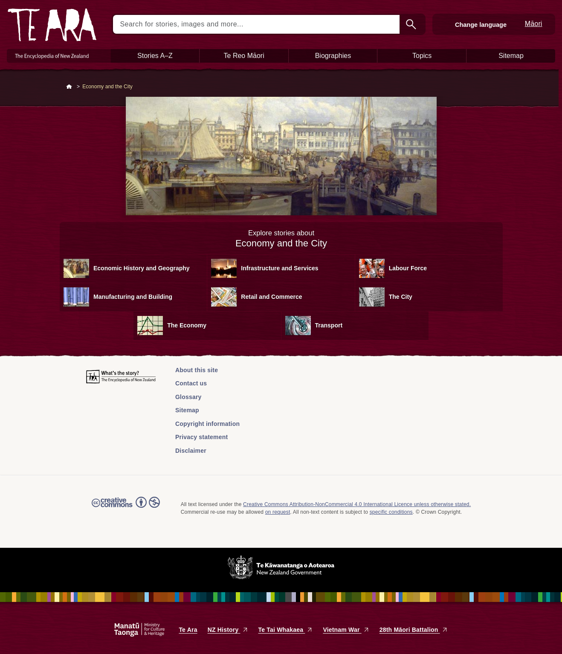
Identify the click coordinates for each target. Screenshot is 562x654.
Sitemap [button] (511, 55)
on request (277, 512)
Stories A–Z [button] (155, 55)
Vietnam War (346, 629)
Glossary (188, 397)
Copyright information (207, 423)
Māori (533, 23)
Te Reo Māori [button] (244, 55)
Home (69, 87)
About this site (196, 370)
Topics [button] (422, 55)
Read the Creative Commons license (125, 508)
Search (412, 24)
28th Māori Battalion (413, 629)
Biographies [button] (333, 55)
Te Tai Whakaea (285, 629)
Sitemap (187, 410)
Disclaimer (190, 450)
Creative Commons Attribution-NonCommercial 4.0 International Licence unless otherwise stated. (357, 504)
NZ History (228, 629)
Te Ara (188, 629)
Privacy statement (201, 437)
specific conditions (391, 512)
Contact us (191, 383)
